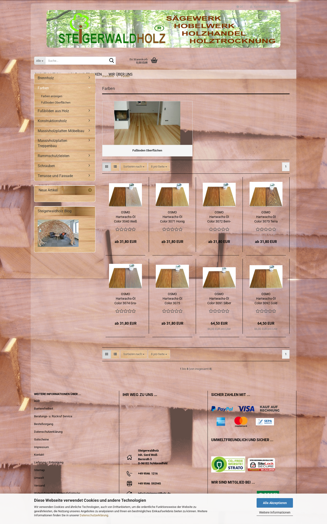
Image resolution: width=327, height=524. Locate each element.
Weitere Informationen (274, 512)
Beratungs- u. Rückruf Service (53, 417)
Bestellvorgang (43, 425)
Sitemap (39, 471)
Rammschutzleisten (53, 156)
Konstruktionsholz (52, 121)
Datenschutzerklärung (94, 515)
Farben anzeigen (51, 96)
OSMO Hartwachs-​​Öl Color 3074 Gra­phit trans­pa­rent (125, 300)
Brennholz (46, 78)
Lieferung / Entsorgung (48, 464)
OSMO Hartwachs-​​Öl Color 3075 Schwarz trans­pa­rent (172, 300)
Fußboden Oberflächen (55, 102)
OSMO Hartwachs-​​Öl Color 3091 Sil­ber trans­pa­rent (219, 300)
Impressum (41, 448)
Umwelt (39, 479)
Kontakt (39, 456)
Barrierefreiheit (43, 410)
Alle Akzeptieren (275, 503)
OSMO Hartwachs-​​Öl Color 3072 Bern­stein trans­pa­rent (219, 218)
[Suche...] (39, 61)
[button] (240, 4)
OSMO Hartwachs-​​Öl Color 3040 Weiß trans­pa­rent (125, 218)
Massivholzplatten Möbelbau (61, 131)
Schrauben (46, 166)
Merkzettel (284, 5)
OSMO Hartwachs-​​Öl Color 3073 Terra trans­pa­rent (266, 218)
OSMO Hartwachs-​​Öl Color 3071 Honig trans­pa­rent (172, 218)
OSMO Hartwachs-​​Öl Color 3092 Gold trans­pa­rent (266, 300)
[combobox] (133, 168)
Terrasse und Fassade (55, 176)
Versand (39, 487)
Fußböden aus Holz (53, 111)
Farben (43, 88)
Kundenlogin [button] (260, 5)
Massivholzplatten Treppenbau (52, 143)
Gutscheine (41, 440)
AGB (37, 402)
